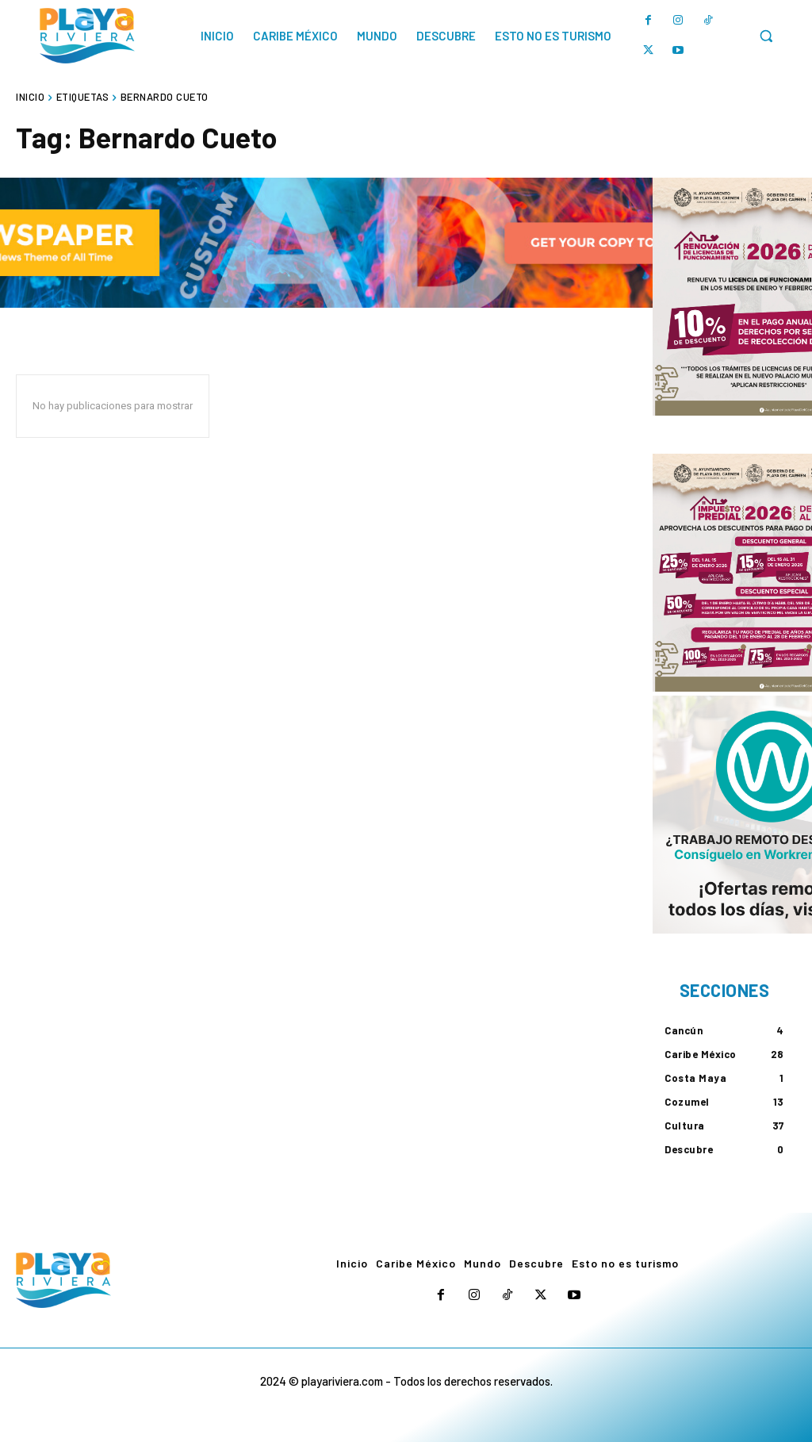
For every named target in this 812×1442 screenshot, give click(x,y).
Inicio (30, 96)
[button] (766, 35)
